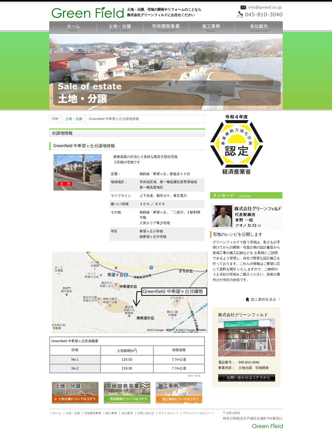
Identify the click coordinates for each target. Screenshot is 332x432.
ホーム (73, 27)
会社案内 (259, 27)
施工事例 (111, 413)
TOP (55, 119)
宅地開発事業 (166, 27)
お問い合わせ (145, 413)
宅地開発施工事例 (212, 27)
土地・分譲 (120, 27)
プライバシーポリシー (197, 413)
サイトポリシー (168, 413)
